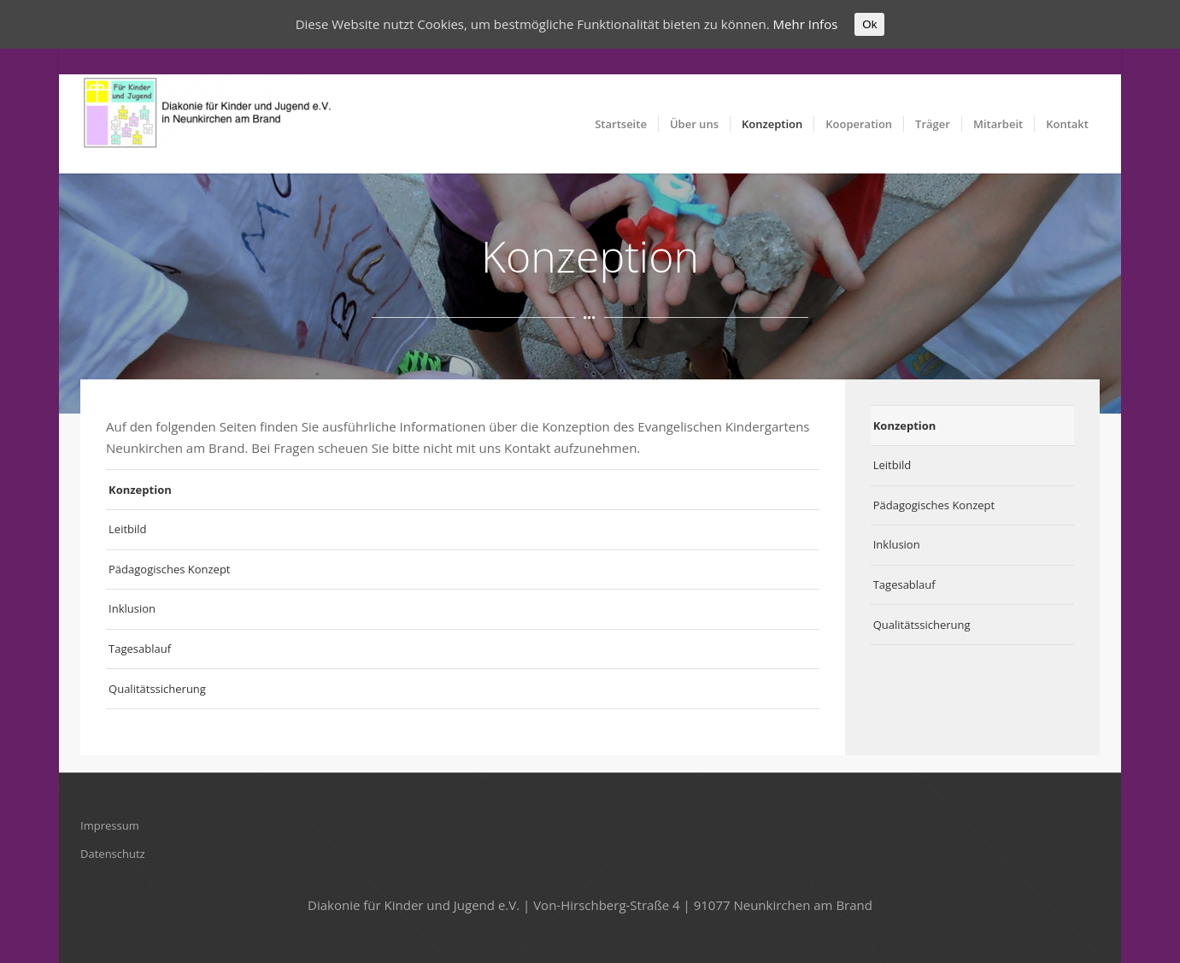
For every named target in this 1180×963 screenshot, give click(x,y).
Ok (869, 24)
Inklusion (132, 608)
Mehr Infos (805, 23)
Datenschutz (112, 853)
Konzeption (140, 489)
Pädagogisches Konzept (169, 569)
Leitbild (127, 529)
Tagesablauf (140, 648)
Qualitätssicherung (157, 688)
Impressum (109, 825)
